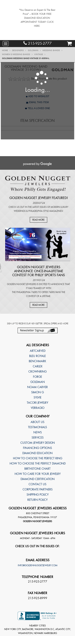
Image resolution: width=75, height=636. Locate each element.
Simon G (37, 392)
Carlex (37, 366)
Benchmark (37, 361)
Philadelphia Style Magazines (45, 211)
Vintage (39, 54)
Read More (38, 219)
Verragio (37, 408)
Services (38, 437)
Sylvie (37, 397)
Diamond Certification (38, 479)
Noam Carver (37, 387)
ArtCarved (37, 351)
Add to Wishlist (37, 96)
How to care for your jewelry (38, 474)
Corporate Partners (38, 489)
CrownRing (37, 371)
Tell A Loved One (37, 108)
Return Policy (37, 500)
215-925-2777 (37, 43)
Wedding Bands (52, 50)
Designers (19, 50)
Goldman (34, 50)
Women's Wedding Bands (17, 54)
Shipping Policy (38, 494)
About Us (37, 422)
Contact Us (37, 484)
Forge (37, 377)
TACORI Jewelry (37, 402)
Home (6, 50)
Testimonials (37, 427)
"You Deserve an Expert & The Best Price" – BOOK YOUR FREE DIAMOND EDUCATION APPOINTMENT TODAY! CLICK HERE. (37, 18)
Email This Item (37, 102)
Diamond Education (37, 453)
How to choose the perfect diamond (38, 463)
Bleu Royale (37, 356)
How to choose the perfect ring (37, 458)
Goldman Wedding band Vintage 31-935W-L (25, 58)
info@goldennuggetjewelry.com (37, 565)
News (37, 432)
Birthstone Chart (37, 468)
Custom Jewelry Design (37, 443)
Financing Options (37, 448)
